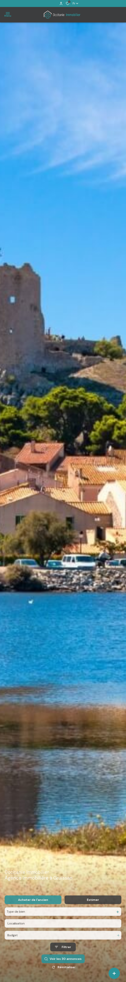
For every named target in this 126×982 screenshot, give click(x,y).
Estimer (93, 908)
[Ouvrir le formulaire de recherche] (63, 955)
